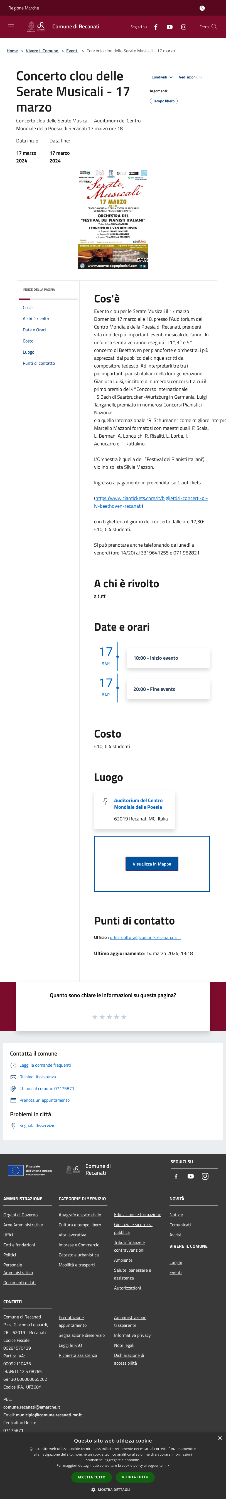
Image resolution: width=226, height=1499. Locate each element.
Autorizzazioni (127, 1287)
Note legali (124, 1345)
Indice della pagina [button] (39, 289)
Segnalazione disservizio (82, 1335)
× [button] (220, 1438)
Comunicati (180, 1224)
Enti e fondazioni (19, 1244)
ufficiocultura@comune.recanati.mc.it (145, 937)
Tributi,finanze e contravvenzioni (129, 1246)
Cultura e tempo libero (80, 1224)
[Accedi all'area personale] (202, 8)
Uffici (8, 1234)
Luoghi (176, 1262)
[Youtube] (167, 26)
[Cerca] (214, 26)
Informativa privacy (132, 1335)
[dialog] (113, 1466)
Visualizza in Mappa (152, 864)
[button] (113, 1489)
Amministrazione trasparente (130, 1321)
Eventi (72, 50)
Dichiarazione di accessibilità (129, 1359)
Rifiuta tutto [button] (135, 1477)
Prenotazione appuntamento (73, 1321)
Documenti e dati (19, 1282)
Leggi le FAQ (70, 1345)
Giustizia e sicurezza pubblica (133, 1228)
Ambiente (123, 1260)
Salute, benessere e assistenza (132, 1274)
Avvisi (175, 1234)
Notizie (176, 1214)
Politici (9, 1254)
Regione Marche (23, 7)
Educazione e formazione (137, 1214)
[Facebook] (153, 26)
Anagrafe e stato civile (80, 1214)
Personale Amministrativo (18, 1268)
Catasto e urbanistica (79, 1254)
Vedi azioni (191, 77)
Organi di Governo (20, 1214)
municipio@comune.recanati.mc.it (49, 1414)
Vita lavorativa (72, 1234)
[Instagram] (181, 26)
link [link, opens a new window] (167, 1465)
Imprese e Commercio (79, 1244)
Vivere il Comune (42, 50)
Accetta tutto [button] (91, 1477)
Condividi (163, 77)
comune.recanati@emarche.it (31, 1407)
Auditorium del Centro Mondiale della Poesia (138, 804)
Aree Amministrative (23, 1224)
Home (12, 50)
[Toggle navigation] (11, 26)
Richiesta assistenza (78, 1355)
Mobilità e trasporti (77, 1264)
